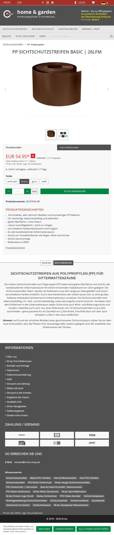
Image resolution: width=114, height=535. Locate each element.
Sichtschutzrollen (15, 482)
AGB (9, 379)
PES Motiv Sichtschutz (40, 482)
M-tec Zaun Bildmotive (74, 491)
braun (24, 181)
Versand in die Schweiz (19, 392)
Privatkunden (13, 147)
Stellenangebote (15, 410)
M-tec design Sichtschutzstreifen (72, 482)
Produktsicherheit (15, 247)
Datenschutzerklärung (19, 374)
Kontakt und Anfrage (18, 365)
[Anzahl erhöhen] (27, 191)
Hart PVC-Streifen (89, 478)
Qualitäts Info (14, 401)
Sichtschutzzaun (42, 505)
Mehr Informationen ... (18, 531)
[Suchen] (111, 36)
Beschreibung (63, 262)
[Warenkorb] (94, 2)
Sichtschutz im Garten (18, 505)
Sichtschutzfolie (58, 500)
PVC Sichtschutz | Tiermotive (21, 487)
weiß (44, 181)
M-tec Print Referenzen (19, 361)
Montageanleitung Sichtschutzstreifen (26, 500)
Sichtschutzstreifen (16, 478)
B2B (19, 2)
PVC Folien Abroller (70, 496)
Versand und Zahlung (18, 383)
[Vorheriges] (5, 90)
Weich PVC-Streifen (40, 478)
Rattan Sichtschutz (47, 496)
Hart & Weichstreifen (65, 478)
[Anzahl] (18, 191)
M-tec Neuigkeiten (16, 406)
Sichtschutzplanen (94, 496)
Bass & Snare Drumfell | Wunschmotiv (61, 487)
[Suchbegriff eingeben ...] (78, 36)
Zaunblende (98, 500)
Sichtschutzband (79, 500)
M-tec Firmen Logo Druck (19, 496)
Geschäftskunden (69, 147)
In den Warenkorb (75, 191)
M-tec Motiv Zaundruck (45, 491)
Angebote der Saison (18, 397)
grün (34, 181)
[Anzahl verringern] (8, 191)
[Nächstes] (108, 90)
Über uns (12, 356)
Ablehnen (44, 528)
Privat (7, 2)
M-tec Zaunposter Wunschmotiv (71, 505)
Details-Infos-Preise (17, 415)
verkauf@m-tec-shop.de (27, 462)
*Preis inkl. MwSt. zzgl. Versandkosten (24, 164)
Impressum (13, 370)
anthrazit (12, 181)
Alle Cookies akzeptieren (93, 528)
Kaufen (46, 262)
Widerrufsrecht (15, 388)
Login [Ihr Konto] (81, 2)
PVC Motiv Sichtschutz (18, 491)
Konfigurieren (64, 528)
